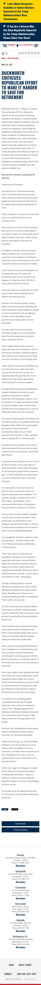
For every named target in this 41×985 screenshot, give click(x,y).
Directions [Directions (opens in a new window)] (20, 865)
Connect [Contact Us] (8, 974)
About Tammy (25, 965)
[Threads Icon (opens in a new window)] (38, 53)
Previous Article (20, 830)
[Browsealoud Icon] (19, 53)
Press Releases (13, 58)
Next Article (20, 824)
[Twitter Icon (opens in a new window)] (29, 53)
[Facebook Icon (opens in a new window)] (22, 53)
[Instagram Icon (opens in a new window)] (35, 53)
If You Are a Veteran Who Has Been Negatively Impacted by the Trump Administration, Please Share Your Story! (19, 32)
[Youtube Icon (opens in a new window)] (32, 53)
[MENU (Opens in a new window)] (3, 54)
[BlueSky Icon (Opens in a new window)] (25, 53)
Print (4, 809)
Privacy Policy (29, 979)
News (3, 58)
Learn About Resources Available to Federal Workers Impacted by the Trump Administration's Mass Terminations (18, 11)
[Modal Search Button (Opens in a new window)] (6, 53)
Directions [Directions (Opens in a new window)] (20, 931)
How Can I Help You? (26, 974)
